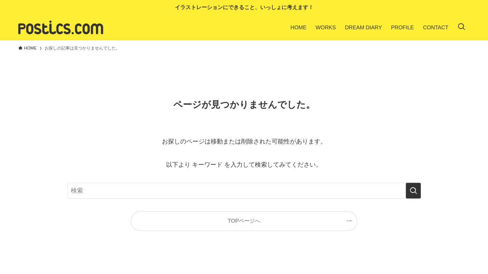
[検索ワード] (244, 191)
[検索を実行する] (413, 191)
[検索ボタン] (461, 27)
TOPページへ (244, 221)
